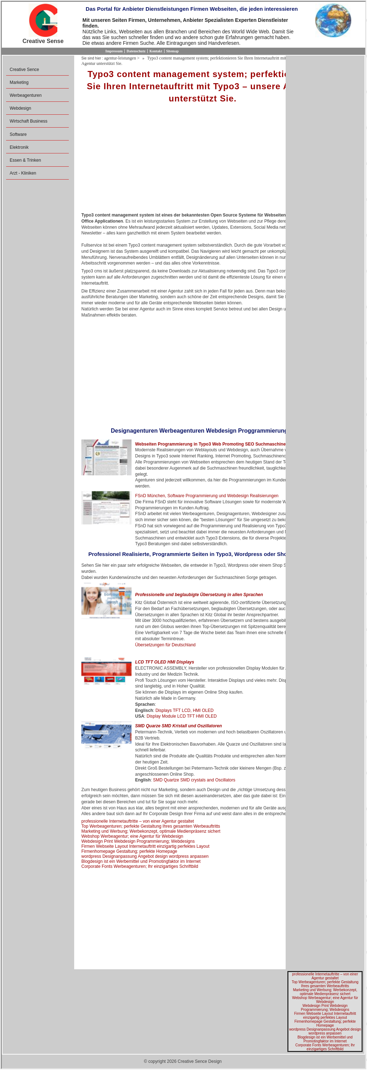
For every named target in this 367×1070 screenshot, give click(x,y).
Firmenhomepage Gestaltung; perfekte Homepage (129, 851)
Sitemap (172, 51)
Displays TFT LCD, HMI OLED (185, 710)
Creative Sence (24, 69)
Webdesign (20, 108)
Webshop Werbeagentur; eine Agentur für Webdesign (132, 836)
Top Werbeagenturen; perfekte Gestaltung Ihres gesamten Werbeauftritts (150, 826)
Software (18, 134)
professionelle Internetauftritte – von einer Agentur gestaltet (137, 821)
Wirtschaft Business (28, 121)
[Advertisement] (202, 160)
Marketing (19, 82)
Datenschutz (136, 51)
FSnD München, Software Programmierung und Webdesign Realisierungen (206, 495)
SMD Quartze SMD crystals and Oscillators (194, 780)
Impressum (114, 51)
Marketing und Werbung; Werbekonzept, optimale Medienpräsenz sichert (150, 831)
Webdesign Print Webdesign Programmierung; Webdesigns (138, 841)
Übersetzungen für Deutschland (165, 644)
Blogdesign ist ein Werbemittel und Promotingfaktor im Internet (141, 861)
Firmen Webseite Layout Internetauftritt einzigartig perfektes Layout (145, 846)
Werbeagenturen (26, 95)
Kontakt (155, 51)
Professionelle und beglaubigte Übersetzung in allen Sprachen (199, 594)
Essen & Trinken (25, 160)
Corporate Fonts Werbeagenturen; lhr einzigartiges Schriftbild (139, 866)
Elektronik (19, 147)
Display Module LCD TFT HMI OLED (182, 716)
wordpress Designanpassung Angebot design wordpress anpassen (145, 856)
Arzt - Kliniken (23, 173)
